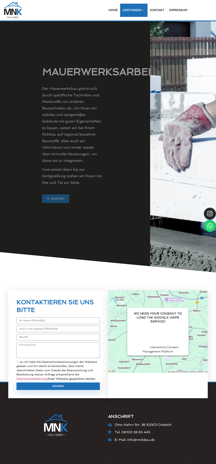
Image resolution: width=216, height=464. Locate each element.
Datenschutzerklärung (31, 378)
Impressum (178, 10)
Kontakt (157, 10)
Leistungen (133, 10)
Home (113, 10)
